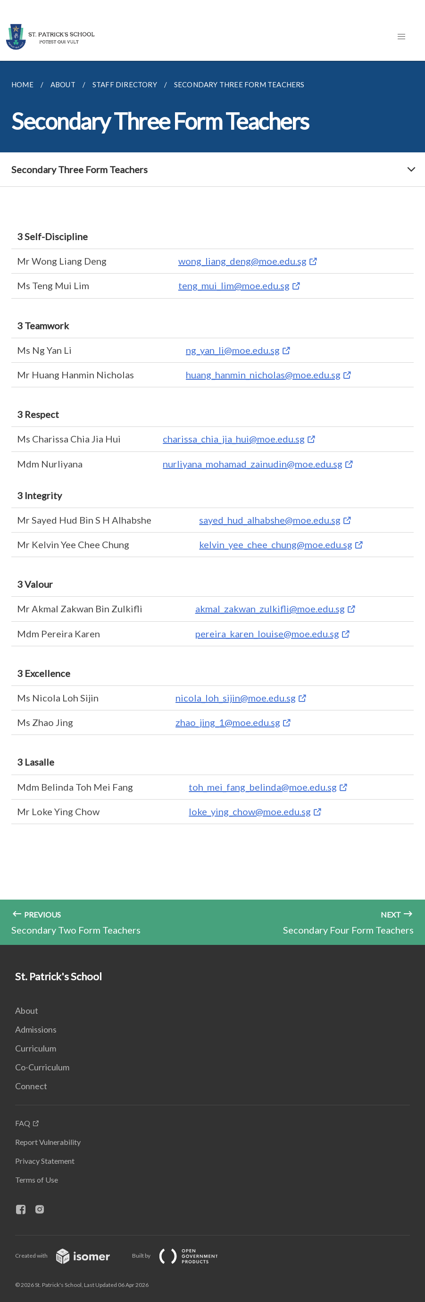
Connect (31, 1086)
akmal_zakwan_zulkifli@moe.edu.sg (270, 608)
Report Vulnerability (48, 1141)
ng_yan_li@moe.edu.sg (233, 350)
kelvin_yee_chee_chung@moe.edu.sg (275, 544)
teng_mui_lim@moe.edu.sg (234, 285)
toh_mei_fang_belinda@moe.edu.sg (263, 787)
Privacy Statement (45, 1160)
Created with (70, 1255)
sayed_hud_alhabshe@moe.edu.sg (270, 520)
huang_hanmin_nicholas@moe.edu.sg (263, 374)
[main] (212, 503)
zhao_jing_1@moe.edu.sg (227, 722)
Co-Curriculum (42, 1067)
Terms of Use (36, 1179)
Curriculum (35, 1048)
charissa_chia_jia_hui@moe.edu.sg (234, 438)
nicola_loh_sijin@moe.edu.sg (235, 697)
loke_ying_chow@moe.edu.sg (250, 811)
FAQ (22, 1122)
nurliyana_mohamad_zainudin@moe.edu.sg (252, 463)
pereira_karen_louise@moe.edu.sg (267, 633)
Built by (182, 1255)
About (26, 1010)
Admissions (36, 1029)
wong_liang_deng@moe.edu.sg (242, 261)
